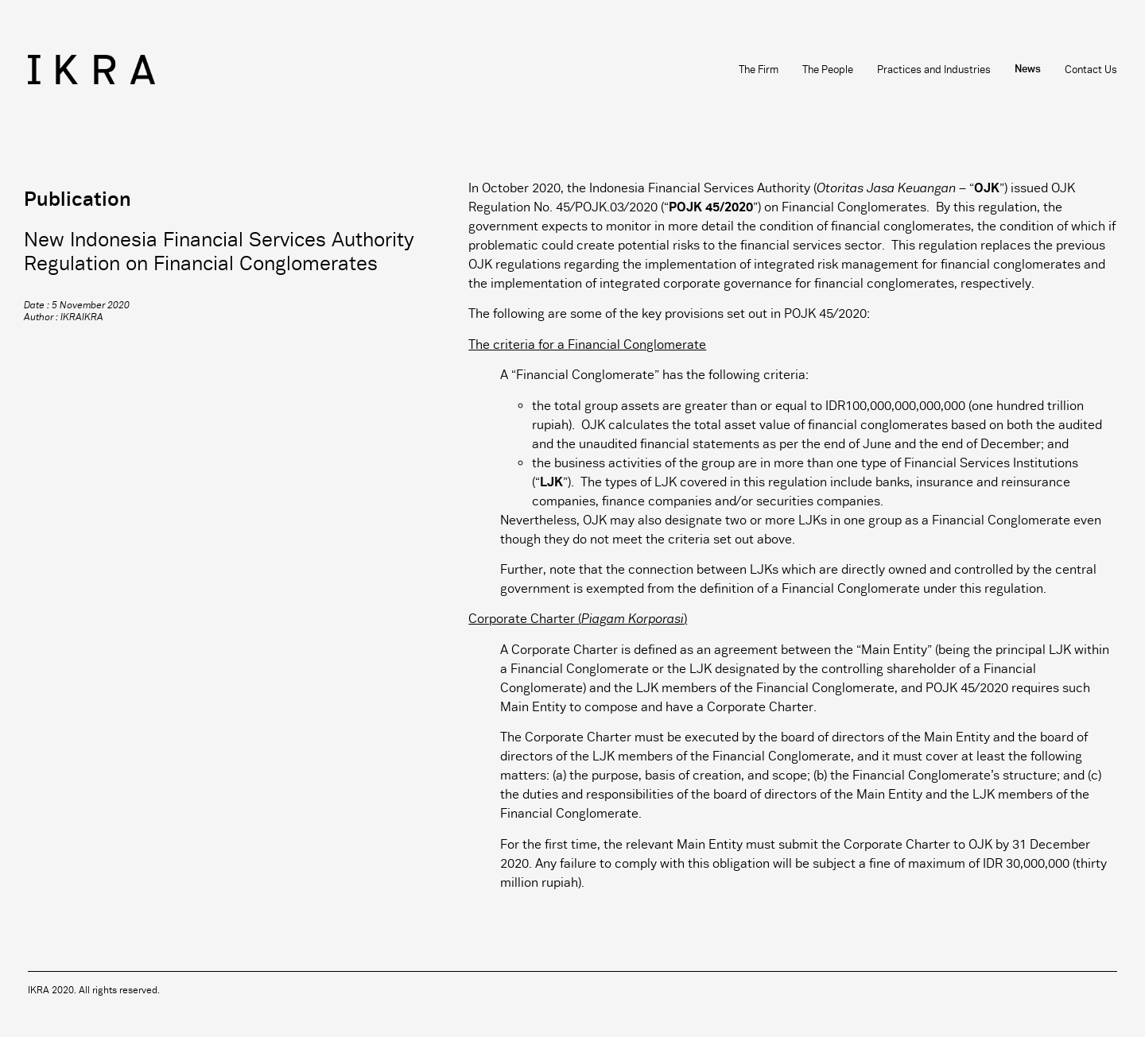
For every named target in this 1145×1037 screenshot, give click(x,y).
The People (827, 70)
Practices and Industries (934, 70)
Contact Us (1091, 70)
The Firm (758, 70)
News (1028, 69)
